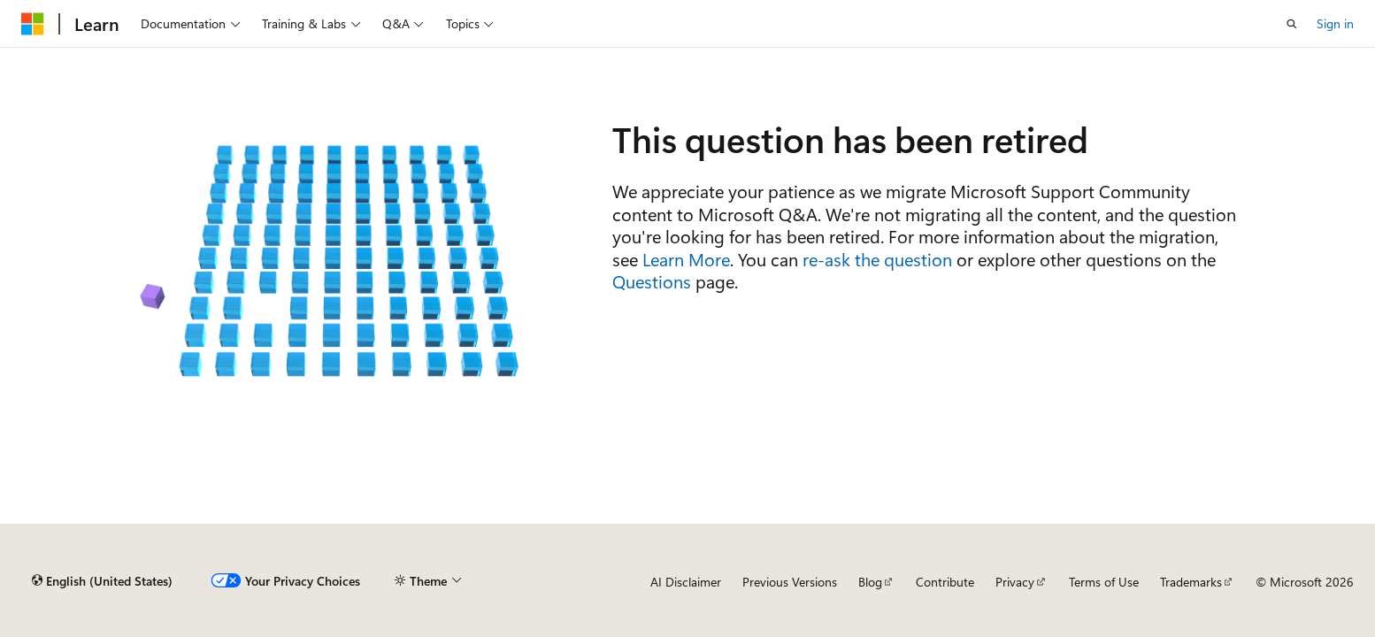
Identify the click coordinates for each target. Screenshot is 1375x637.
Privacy (1014, 581)
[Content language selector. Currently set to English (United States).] (102, 581)
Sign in (1335, 23)
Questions (651, 281)
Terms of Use (1104, 581)
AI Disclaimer (685, 581)
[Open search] (1292, 24)
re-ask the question (877, 259)
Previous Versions (789, 581)
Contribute (945, 581)
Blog (870, 581)
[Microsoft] (32, 23)
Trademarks (1191, 581)
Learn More (686, 259)
